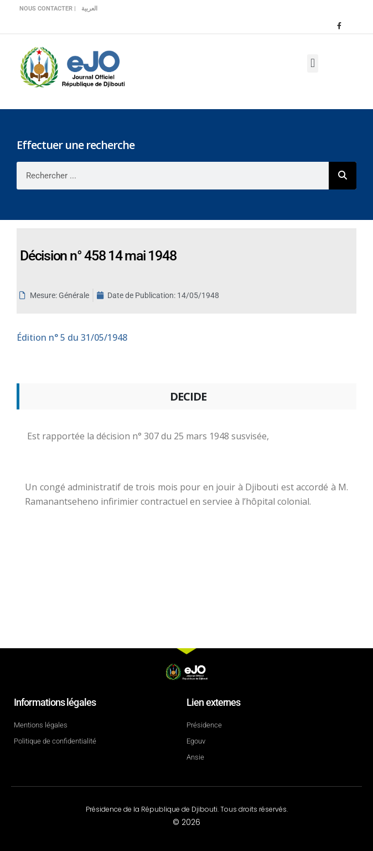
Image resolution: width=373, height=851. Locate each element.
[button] (312, 63)
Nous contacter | (47, 8)
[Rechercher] (342, 175)
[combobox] (173, 175)
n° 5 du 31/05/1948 (72, 337)
